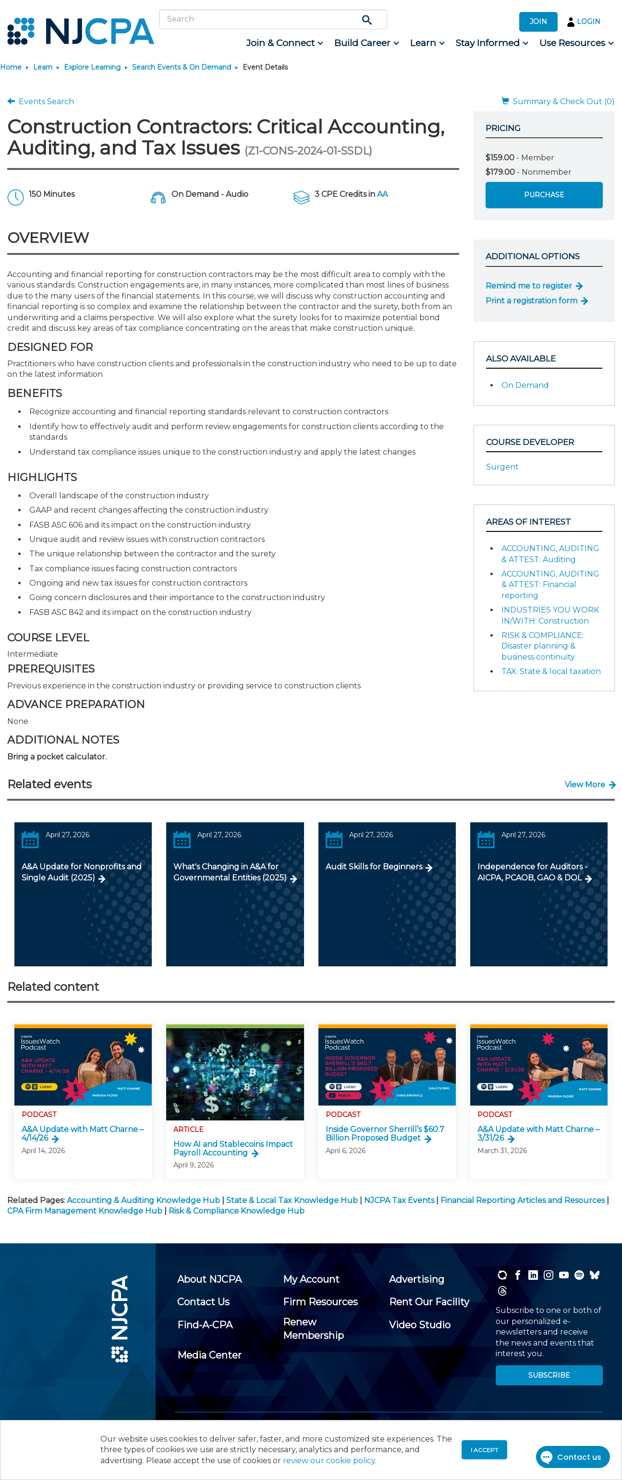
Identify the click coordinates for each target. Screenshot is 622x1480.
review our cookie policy (329, 1460)
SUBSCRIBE (549, 1375)
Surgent (502, 466)
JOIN (538, 21)
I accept (484, 1450)
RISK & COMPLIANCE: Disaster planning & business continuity (542, 646)
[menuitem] (284, 43)
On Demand (525, 385)
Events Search (40, 101)
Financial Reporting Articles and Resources (522, 1200)
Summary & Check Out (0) (558, 101)
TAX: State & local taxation (551, 671)
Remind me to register (529, 285)
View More (585, 784)
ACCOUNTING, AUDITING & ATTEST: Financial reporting (550, 584)
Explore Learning (92, 67)
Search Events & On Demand (181, 67)
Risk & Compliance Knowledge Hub (237, 1210)
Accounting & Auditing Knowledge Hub (143, 1200)
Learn (42, 67)
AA (382, 194)
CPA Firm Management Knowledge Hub (84, 1210)
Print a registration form (531, 300)
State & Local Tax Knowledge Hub (292, 1200)
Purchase (544, 195)
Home (11, 67)
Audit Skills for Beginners (374, 866)
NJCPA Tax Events (399, 1200)
